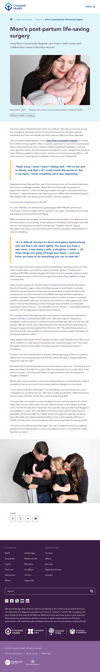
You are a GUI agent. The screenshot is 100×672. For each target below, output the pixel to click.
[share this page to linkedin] (28, 518)
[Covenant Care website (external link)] (36, 631)
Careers (48, 575)
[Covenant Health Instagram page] (6, 601)
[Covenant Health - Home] (15, 631)
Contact (49, 553)
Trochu (27, 575)
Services (49, 564)
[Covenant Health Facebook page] (12, 601)
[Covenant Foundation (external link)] (77, 631)
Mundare (28, 564)
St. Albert (28, 569)
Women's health (17, 115)
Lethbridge (29, 553)
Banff (7, 553)
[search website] (92, 591)
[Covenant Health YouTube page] (22, 601)
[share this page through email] (35, 518)
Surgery (30, 115)
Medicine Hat (30, 558)
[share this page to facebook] (13, 518)
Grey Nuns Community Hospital (62, 140)
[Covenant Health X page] (17, 601)
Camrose (9, 569)
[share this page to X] (20, 518)
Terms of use (32, 653)
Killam (8, 580)
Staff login (46, 653)
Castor (8, 564)
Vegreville (29, 580)
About (48, 558)
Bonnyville (10, 558)
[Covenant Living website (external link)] (56, 631)
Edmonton (10, 575)
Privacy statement (13, 653)
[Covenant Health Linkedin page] (27, 601)
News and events (53, 569)
